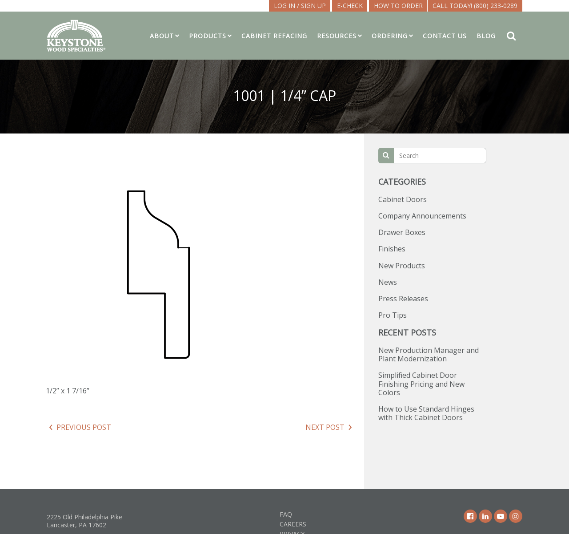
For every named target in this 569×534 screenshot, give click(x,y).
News (387, 282)
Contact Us (445, 36)
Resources (337, 36)
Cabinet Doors (402, 199)
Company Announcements (422, 216)
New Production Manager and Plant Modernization (428, 354)
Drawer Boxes (401, 232)
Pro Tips (392, 315)
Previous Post (83, 427)
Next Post (325, 427)
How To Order (398, 5)
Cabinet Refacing (274, 36)
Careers (293, 524)
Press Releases (403, 298)
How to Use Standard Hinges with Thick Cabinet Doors (426, 413)
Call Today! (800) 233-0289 (475, 5)
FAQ (286, 514)
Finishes (391, 249)
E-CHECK (350, 5)
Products (207, 36)
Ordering (390, 36)
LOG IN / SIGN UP (300, 5)
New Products (401, 266)
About (162, 36)
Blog (486, 36)
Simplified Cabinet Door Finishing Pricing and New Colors (421, 383)
